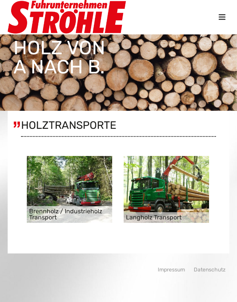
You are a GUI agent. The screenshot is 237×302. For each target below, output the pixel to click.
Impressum (171, 269)
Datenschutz (210, 269)
